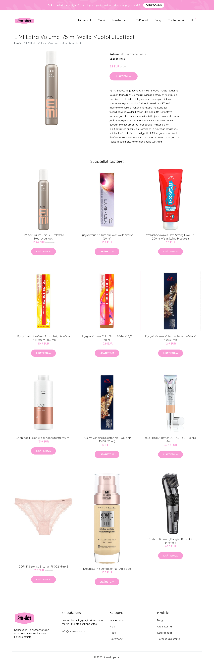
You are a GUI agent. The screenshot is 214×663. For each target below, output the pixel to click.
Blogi (158, 20)
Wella (143, 54)
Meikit (102, 20)
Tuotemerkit (176, 20)
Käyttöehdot (164, 632)
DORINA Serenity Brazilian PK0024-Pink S (43, 566)
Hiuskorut (84, 20)
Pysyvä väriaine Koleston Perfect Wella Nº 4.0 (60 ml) (170, 338)
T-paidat (142, 20)
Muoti (113, 632)
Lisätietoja (123, 76)
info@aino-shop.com (74, 631)
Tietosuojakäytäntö (168, 638)
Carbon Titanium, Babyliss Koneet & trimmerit (171, 540)
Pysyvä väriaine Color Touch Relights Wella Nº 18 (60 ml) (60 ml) (43, 338)
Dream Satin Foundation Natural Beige (107, 568)
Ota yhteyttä (164, 626)
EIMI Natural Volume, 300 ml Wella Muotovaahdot (43, 236)
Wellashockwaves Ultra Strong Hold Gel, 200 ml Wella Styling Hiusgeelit (170, 236)
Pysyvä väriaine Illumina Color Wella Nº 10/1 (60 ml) (107, 236)
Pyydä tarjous (154, 5)
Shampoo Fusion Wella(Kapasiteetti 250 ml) (44, 437)
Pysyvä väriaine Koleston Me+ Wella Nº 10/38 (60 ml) (107, 439)
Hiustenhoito (120, 20)
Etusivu (18, 43)
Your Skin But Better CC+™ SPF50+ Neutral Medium (170, 439)
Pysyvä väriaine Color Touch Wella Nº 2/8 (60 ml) (107, 338)
